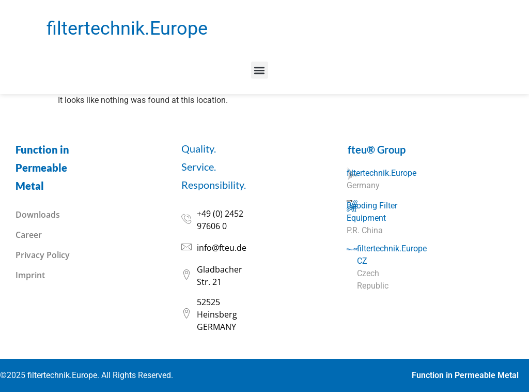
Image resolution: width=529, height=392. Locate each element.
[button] (259, 70)
